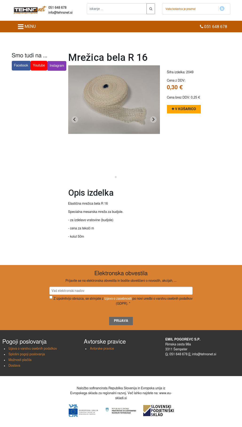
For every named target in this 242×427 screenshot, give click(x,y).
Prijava (121, 321)
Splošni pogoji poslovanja (26, 354)
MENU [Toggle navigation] (27, 27)
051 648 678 (57, 7)
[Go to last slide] (74, 119)
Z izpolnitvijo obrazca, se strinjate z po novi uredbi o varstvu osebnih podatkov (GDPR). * (123, 301)
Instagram (57, 65)
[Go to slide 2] (116, 177)
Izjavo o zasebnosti (117, 298)
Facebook (21, 65)
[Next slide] (153, 119)
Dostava (14, 365)
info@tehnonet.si (60, 12)
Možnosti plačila (20, 360)
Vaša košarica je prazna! (180, 9)
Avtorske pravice (102, 348)
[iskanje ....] (117, 8)
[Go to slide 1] (112, 177)
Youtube (39, 65)
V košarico (184, 109)
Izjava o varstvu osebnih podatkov (32, 348)
